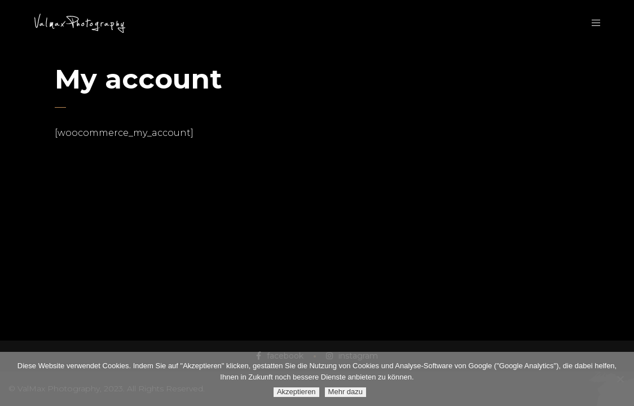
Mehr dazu (345, 391)
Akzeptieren (296, 391)
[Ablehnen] (620, 379)
